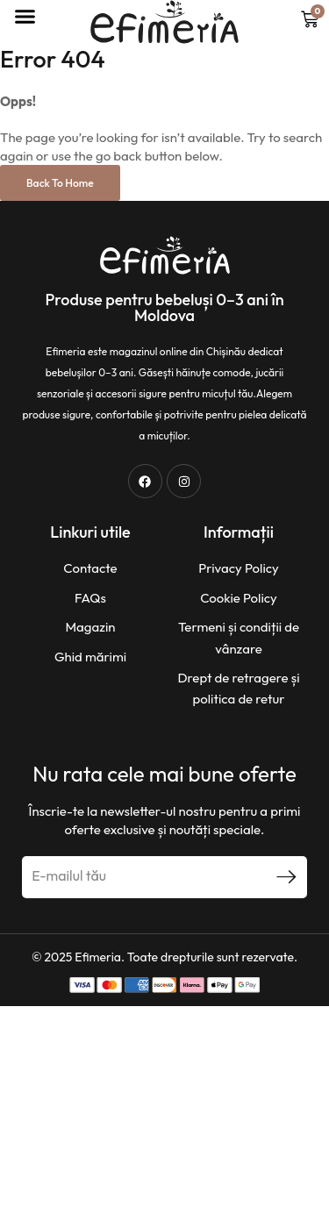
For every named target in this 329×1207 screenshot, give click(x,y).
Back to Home (60, 182)
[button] (24, 16)
